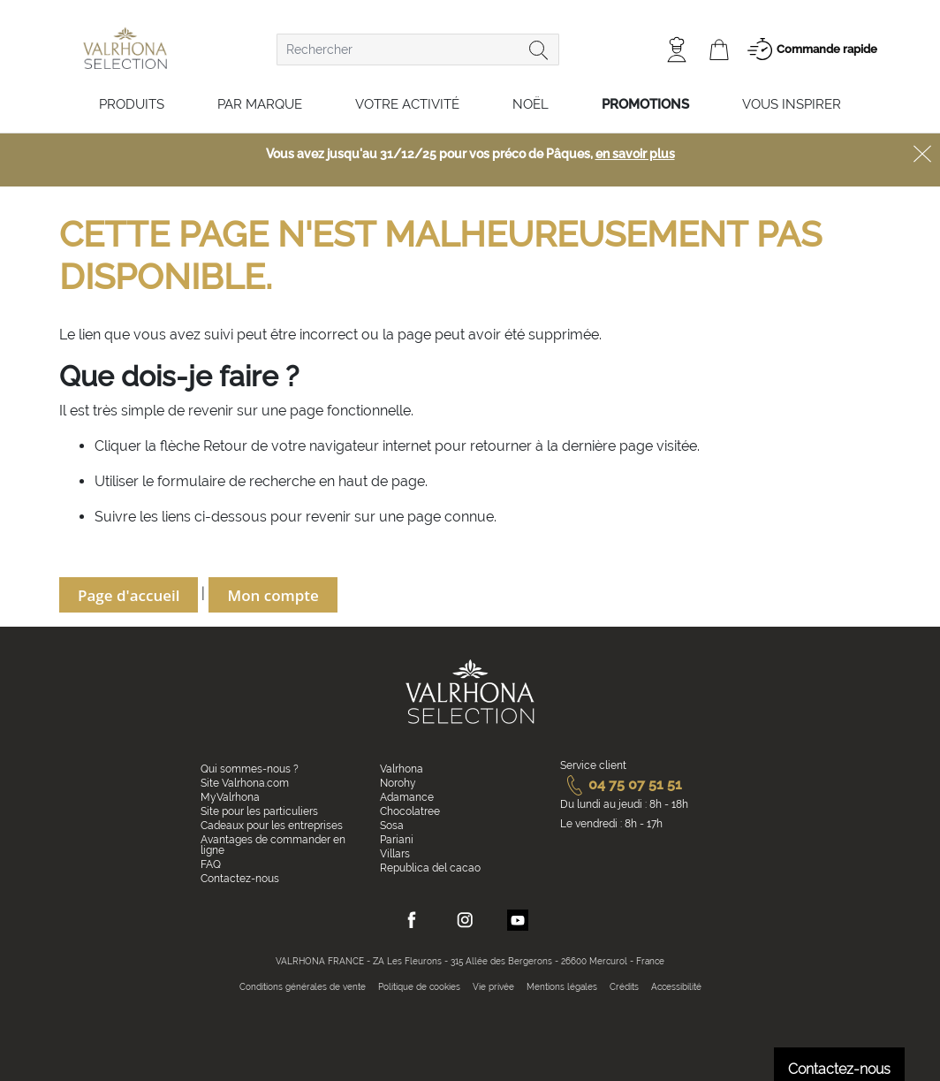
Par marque (259, 104)
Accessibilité (676, 987)
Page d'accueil (128, 595)
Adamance (407, 797)
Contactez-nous (240, 878)
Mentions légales (562, 987)
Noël (530, 104)
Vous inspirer (791, 104)
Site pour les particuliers (259, 811)
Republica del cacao (430, 868)
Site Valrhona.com (245, 783)
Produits (131, 104)
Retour (227, 446)
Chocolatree (410, 811)
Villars (395, 854)
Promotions (645, 104)
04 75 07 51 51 (621, 784)
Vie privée (493, 987)
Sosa (392, 825)
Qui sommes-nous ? (250, 769)
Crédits (624, 987)
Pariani (396, 840)
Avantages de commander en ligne (273, 845)
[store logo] (125, 48)
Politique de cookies (419, 987)
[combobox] (418, 49)
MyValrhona (230, 797)
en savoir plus (635, 154)
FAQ (211, 864)
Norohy (398, 783)
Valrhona (401, 769)
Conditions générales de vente (302, 987)
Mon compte (272, 595)
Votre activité (407, 104)
